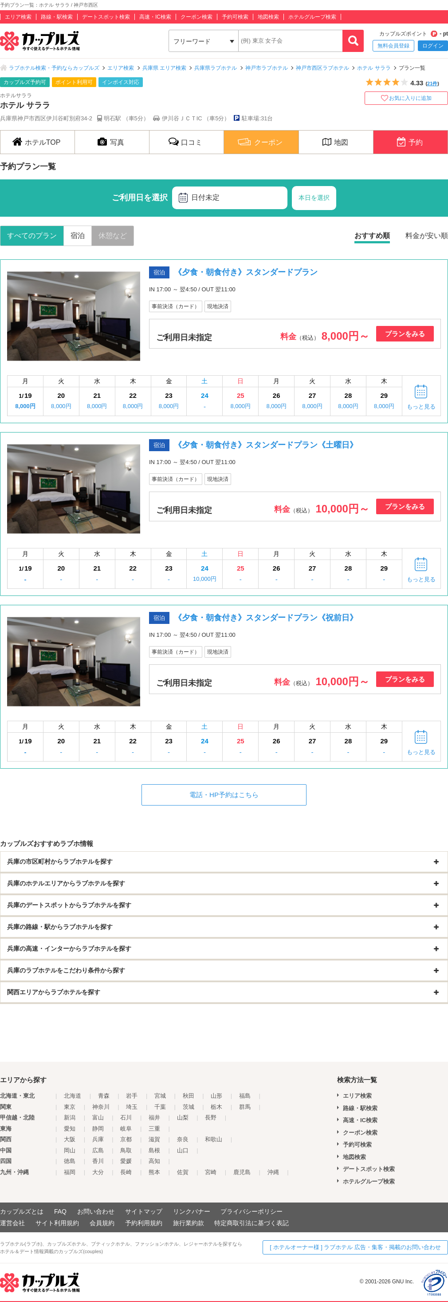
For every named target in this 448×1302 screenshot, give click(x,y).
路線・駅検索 (57, 17)
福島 (245, 1095)
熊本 (154, 1172)
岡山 (69, 1150)
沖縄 (273, 1172)
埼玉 (132, 1107)
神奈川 (101, 1107)
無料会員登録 (393, 46)
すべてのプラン (32, 235)
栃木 (216, 1107)
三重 (154, 1128)
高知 (154, 1161)
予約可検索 (235, 17)
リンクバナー (191, 1211)
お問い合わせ (95, 1211)
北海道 (72, 1095)
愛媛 (126, 1161)
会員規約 (102, 1223)
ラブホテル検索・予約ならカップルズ (54, 68)
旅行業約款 (188, 1223)
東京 (69, 1107)
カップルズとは (21, 1211)
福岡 (69, 1172)
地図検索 (268, 17)
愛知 (69, 1128)
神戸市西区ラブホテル (322, 68)
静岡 (98, 1128)
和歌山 (213, 1139)
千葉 (160, 1107)
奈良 (183, 1139)
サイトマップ (143, 1211)
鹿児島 (242, 1172)
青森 (104, 1095)
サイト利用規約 (57, 1223)
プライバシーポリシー (251, 1211)
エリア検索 (18, 17)
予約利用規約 (143, 1223)
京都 (126, 1139)
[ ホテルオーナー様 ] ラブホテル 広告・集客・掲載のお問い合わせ (355, 1247)
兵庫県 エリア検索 (164, 68)
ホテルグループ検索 (312, 17)
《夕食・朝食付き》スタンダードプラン (246, 272)
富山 (98, 1117)
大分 (98, 1172)
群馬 (245, 1107)
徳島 (69, 1161)
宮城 (160, 1095)
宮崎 (210, 1172)
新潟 (69, 1117)
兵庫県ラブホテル (215, 68)
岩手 (132, 1095)
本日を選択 (314, 197)
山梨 (183, 1117)
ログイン (433, 46)
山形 (216, 1095)
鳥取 (126, 1150)
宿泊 (78, 235)
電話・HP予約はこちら (224, 794)
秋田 (188, 1095)
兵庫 (98, 1139)
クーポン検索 (196, 17)
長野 (210, 1117)
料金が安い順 (426, 235)
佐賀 (183, 1172)
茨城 (188, 1107)
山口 (183, 1150)
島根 (154, 1150)
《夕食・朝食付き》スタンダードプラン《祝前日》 (266, 617)
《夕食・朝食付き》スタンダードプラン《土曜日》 (266, 445)
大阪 (69, 1139)
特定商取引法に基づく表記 (251, 1223)
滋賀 (154, 1139)
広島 (98, 1150)
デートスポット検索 (106, 17)
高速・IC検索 (155, 17)
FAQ (60, 1211)
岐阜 (126, 1128)
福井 (154, 1117)
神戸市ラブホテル (266, 68)
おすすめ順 (372, 235)
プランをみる (405, 333)
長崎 (126, 1172)
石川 (126, 1117)
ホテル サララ (373, 68)
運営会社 (12, 1223)
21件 (432, 83)
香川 (98, 1161)
